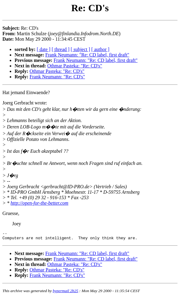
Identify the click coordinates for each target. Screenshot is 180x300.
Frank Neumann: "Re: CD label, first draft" (87, 54)
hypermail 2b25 (65, 292)
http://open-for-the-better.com (39, 203)
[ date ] (43, 49)
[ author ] (100, 49)
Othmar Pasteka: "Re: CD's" (74, 65)
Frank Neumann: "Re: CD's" (57, 76)
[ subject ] (80, 49)
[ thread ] (61, 49)
